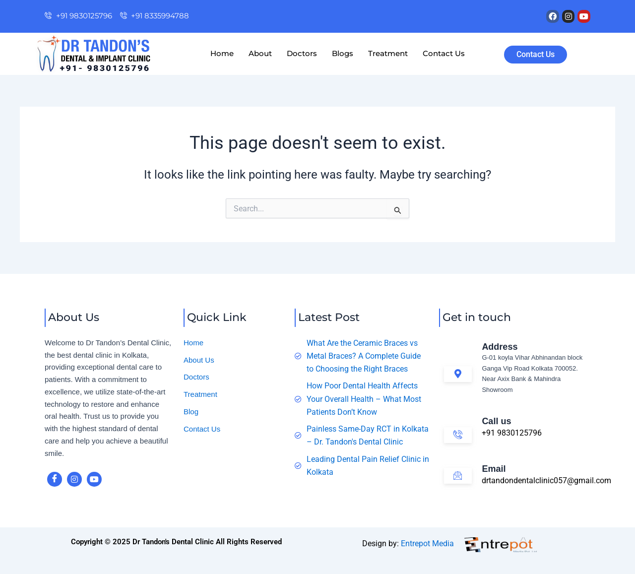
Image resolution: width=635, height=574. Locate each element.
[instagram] (74, 479)
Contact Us (444, 53)
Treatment (388, 53)
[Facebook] (54, 479)
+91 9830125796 (512, 433)
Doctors (302, 53)
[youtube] (94, 479)
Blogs (342, 53)
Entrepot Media (427, 543)
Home (222, 53)
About (260, 53)
